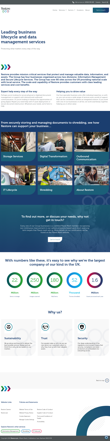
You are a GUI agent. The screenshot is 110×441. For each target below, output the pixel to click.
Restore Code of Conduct (45, 409)
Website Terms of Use (26, 409)
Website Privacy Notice (26, 413)
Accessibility (41, 421)
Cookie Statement (24, 416)
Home (55, 10)
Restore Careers (6, 409)
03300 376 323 (89, 2)
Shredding (26, 431)
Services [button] (62, 10)
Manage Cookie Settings (26, 419)
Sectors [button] (71, 10)
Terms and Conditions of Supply (44, 417)
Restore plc (4, 413)
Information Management (10, 431)
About (87, 10)
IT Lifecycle (36, 431)
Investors (80, 10)
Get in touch (100, 10)
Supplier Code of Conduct (45, 413)
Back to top (102, 380)
